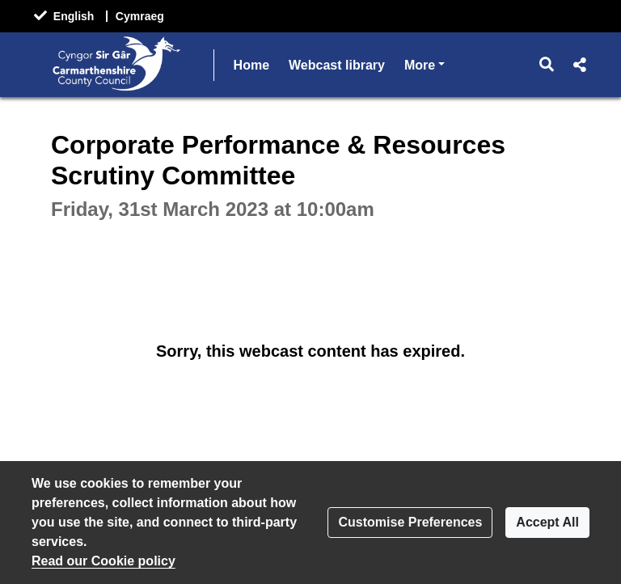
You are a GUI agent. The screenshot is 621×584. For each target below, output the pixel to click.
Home (251, 65)
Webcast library (337, 65)
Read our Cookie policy (103, 561)
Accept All (547, 522)
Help (418, 65)
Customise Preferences (410, 522)
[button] (547, 64)
